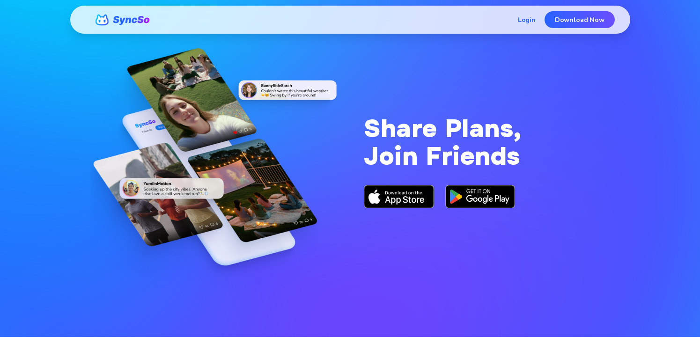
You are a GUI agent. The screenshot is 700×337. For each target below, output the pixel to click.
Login (527, 19)
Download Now (579, 19)
